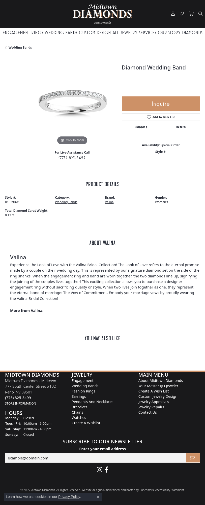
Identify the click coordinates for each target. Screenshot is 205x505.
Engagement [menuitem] (82, 380)
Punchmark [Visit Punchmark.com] (146, 490)
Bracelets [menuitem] (79, 407)
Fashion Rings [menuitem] (83, 391)
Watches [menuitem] (79, 417)
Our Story (169, 32)
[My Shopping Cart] (191, 14)
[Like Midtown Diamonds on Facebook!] (106, 470)
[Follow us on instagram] (99, 470)
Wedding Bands (61, 32)
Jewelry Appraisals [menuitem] (153, 401)
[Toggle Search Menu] (200, 14)
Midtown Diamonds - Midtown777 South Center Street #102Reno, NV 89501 (30, 392)
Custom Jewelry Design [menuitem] (158, 396)
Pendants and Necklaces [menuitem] (92, 401)
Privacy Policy (69, 497)
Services (147, 32)
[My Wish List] (182, 14)
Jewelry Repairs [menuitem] (151, 407)
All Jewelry (124, 32)
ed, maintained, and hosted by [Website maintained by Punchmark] (120, 490)
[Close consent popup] (98, 496)
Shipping (141, 127)
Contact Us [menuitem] (147, 412)
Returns (181, 127)
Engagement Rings (23, 32)
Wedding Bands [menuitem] (85, 385)
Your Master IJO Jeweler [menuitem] (158, 385)
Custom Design (95, 32)
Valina (109, 202)
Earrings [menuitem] (79, 396)
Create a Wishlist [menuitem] (86, 422)
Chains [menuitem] (77, 412)
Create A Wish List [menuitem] (153, 391)
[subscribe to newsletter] (193, 458)
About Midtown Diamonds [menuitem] (160, 380)
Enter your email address (102, 448)
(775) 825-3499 (72, 157)
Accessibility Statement (169, 490)
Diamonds (192, 32)
